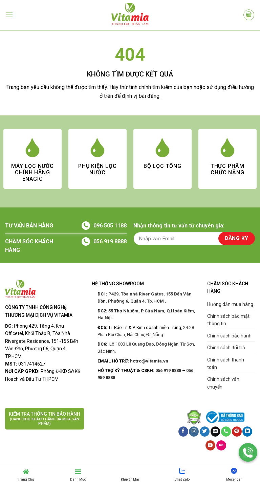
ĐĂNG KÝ (236, 238)
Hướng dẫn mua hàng (230, 304)
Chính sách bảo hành (229, 335)
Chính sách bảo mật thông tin (228, 319)
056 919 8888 (110, 241)
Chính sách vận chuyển (223, 382)
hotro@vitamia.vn (149, 361)
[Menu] (9, 14)
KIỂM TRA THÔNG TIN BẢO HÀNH (44, 418)
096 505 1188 (110, 225)
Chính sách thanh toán (225, 363)
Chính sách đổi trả (226, 347)
